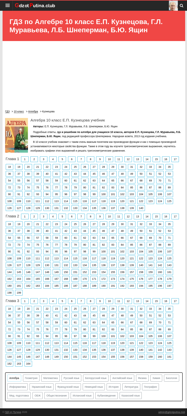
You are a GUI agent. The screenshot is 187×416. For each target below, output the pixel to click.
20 (28, 166)
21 (37, 166)
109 (19, 201)
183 (38, 285)
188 (85, 285)
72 (9, 187)
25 (75, 166)
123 (150, 201)
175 (131, 278)
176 (141, 278)
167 (56, 278)
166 (47, 278)
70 (160, 180)
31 (131, 166)
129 (38, 208)
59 (56, 180)
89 (169, 187)
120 (122, 201)
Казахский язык (131, 395)
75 (37, 187)
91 (18, 194)
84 (122, 187)
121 (131, 201)
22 (47, 166)
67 (131, 180)
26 (84, 166)
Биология (171, 378)
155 (113, 272)
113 (56, 201)
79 (75, 187)
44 (84, 173)
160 (160, 272)
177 (150, 278)
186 (66, 285)
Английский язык (122, 378)
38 (28, 173)
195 (150, 285)
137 (113, 208)
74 (28, 187)
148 (47, 272)
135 (94, 208)
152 (85, 272)
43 (75, 173)
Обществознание (56, 395)
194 (141, 285)
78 (65, 187)
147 (38, 272)
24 (65, 166)
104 (141, 194)
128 (28, 208)
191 (113, 285)
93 (37, 194)
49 (131, 173)
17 (175, 159)
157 (131, 272)
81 (94, 187)
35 (169, 166)
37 (18, 173)
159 (150, 272)
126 (9, 208)
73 (18, 187)
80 (84, 187)
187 (75, 285)
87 (150, 187)
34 (160, 166)
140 (141, 208)
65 (112, 180)
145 (19, 272)
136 (103, 208)
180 (9, 285)
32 (141, 166)
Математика (50, 378)
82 (103, 187)
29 (112, 166)
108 (9, 201)
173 (113, 278)
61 (75, 180)
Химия (156, 378)
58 (47, 180)
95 (56, 194)
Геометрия (31, 378)
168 (66, 278)
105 (150, 194)
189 (94, 285)
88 (160, 187)
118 (103, 201)
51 (150, 173)
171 (94, 278)
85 (131, 187)
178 (160, 278)
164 (28, 278)
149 (56, 272)
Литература (131, 386)
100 (103, 194)
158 (141, 272)
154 (103, 272)
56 (28, 180)
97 (75, 194)
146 (28, 272)
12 (128, 159)
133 (75, 208)
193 (131, 285)
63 (94, 180)
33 (150, 166)
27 (94, 166)
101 (113, 194)
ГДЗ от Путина (13, 412)
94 (47, 194)
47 (112, 173)
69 (150, 180)
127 (19, 208)
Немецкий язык (94, 386)
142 (160, 265)
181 (19, 285)
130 (47, 208)
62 (84, 180)
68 (141, 180)
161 (169, 272)
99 (94, 194)
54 (9, 180)
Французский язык (68, 386)
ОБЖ (38, 395)
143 (169, 265)
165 (38, 278)
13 (137, 159)
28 (103, 166)
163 (19, 278)
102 (122, 194)
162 (9, 278)
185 (56, 285)
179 (169, 278)
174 (122, 278)
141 (150, 265)
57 (37, 180)
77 (56, 187)
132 (66, 208)
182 (28, 285)
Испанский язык (82, 395)
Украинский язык (41, 386)
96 (65, 194)
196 (160, 285)
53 (169, 173)
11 (118, 159)
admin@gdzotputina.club (171, 412)
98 (84, 194)
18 (9, 166)
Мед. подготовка (19, 395)
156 (122, 272)
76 (47, 187)
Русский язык (71, 378)
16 (165, 159)
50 (141, 173)
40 (47, 173)
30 (122, 166)
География (150, 386)
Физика (142, 378)
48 (122, 173)
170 (85, 278)
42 (65, 173)
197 (169, 285)
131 (56, 208)
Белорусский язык (95, 378)
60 (65, 180)
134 (85, 208)
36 (9, 173)
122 (141, 201)
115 (75, 201)
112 (47, 201)
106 (160, 194)
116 (85, 201)
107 (169, 194)
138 (122, 208)
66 (122, 180)
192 (122, 285)
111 (38, 201)
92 (28, 194)
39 (37, 173)
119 (113, 201)
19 (18, 166)
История (114, 386)
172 (103, 278)
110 (28, 201)
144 (9, 272)
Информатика (17, 386)
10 (109, 159)
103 (131, 194)
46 (103, 173)
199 (19, 292)
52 (160, 173)
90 (9, 194)
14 (147, 159)
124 (160, 201)
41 (56, 173)
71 (169, 180)
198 (9, 292)
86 (141, 187)
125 (169, 201)
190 (103, 285)
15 (156, 159)
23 (56, 166)
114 (66, 201)
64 (103, 180)
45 (94, 173)
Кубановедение (106, 395)
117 (94, 201)
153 (94, 272)
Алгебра (14, 378)
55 (18, 180)
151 (75, 272)
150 (66, 272)
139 (131, 208)
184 (47, 285)
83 (112, 187)
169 (75, 278)
